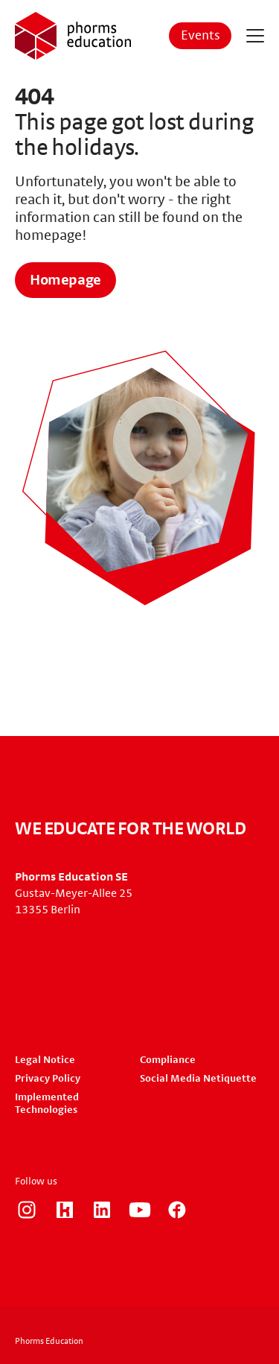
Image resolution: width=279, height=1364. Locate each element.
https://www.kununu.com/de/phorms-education (65, 1210)
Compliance (168, 1060)
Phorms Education (49, 1340)
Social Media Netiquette (198, 1078)
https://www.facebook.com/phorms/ (177, 1210)
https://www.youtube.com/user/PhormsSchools (140, 1210)
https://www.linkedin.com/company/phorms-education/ (102, 1210)
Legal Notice (45, 1060)
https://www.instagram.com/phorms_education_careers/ (27, 1210)
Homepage (65, 280)
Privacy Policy (47, 1078)
